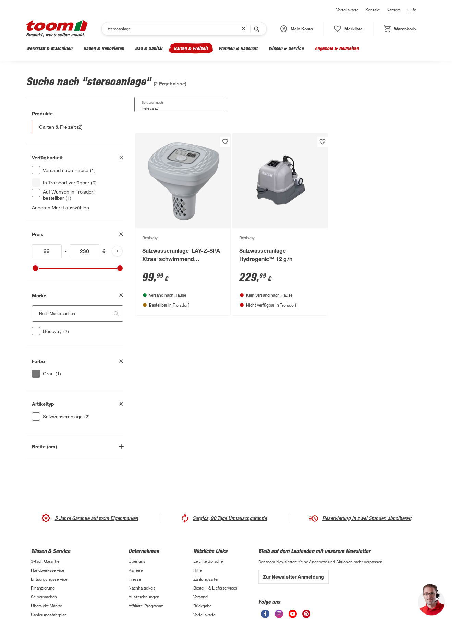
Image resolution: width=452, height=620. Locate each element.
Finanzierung (43, 588)
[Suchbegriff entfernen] (245, 29)
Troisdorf (181, 305)
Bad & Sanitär (149, 48)
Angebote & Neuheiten (337, 48)
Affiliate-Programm (146, 605)
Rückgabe (202, 605)
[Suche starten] (256, 29)
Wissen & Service (286, 48)
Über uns (137, 561)
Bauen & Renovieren (103, 48)
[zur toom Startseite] (57, 28)
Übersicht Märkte (46, 605)
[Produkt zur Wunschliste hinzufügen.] (225, 142)
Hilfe (411, 9)
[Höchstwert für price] (85, 251)
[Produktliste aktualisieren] (117, 251)
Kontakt (372, 9)
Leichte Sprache (208, 561)
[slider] (35, 268)
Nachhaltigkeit (142, 588)
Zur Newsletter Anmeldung (293, 577)
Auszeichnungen (144, 596)
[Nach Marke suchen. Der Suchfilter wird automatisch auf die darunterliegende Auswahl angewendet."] (77, 313)
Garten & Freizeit (191, 48)
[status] (348, 29)
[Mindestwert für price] (47, 251)
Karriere (394, 9)
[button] (296, 29)
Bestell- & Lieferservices (215, 588)
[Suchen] (174, 29)
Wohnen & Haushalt (238, 48)
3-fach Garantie (45, 561)
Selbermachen (44, 596)
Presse (135, 579)
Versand (200, 596)
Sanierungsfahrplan (49, 614)
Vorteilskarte (347, 9)
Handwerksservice (47, 570)
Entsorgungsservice (49, 579)
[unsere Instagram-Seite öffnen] (279, 614)
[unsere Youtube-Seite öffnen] (293, 614)
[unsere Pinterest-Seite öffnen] (306, 614)
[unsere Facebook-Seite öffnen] (265, 614)
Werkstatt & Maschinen (49, 48)
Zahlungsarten (206, 579)
